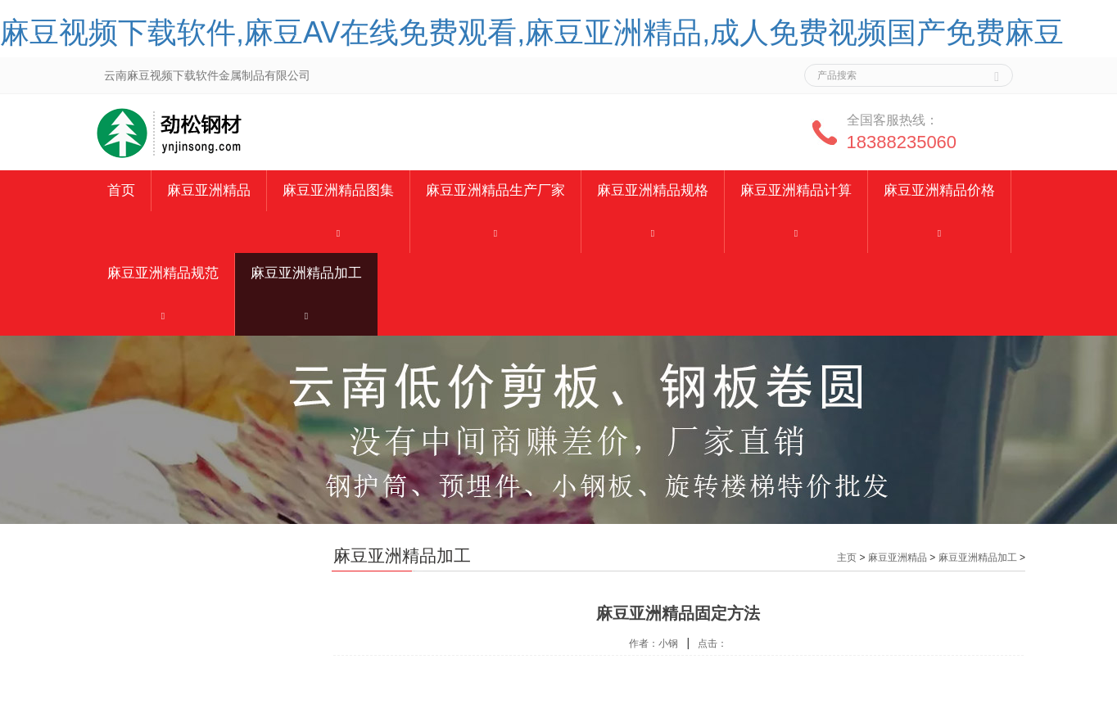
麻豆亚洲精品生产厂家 (495, 190)
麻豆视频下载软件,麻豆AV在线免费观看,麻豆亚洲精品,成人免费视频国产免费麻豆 (532, 32)
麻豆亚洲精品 (209, 190)
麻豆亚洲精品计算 (796, 190)
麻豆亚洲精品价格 (939, 190)
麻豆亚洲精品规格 (652, 190)
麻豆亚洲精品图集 (338, 190)
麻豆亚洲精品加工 (306, 273)
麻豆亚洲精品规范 (163, 273)
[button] (338, 232)
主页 (847, 557)
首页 (121, 190)
